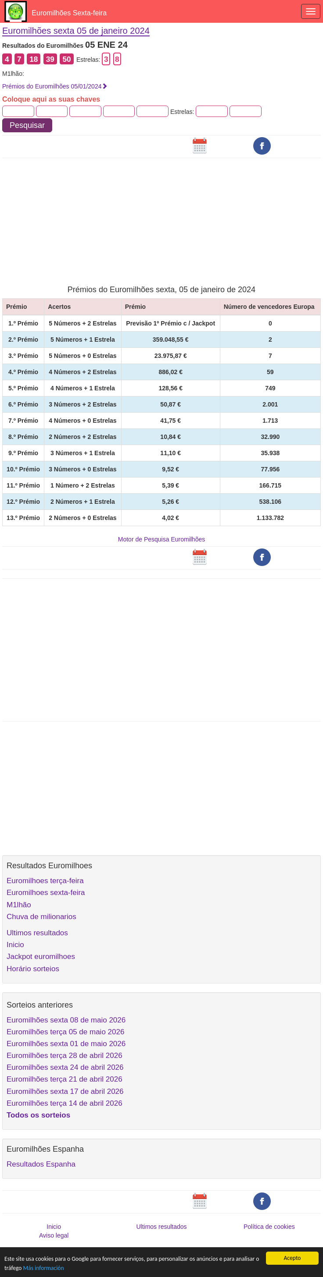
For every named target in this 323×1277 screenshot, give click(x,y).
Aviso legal (53, 1235)
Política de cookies (269, 1226)
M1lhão (19, 905)
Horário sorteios (33, 969)
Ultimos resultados (37, 933)
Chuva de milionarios (41, 917)
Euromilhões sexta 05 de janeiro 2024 (76, 30)
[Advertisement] (161, 215)
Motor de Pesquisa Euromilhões (161, 539)
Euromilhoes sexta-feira (46, 892)
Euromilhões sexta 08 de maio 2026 (66, 1020)
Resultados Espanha (41, 1164)
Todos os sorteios (38, 1115)
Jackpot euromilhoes (41, 956)
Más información (43, 1268)
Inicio (15, 945)
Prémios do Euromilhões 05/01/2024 (55, 86)
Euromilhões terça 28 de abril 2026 (64, 1055)
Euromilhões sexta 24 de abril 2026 (65, 1067)
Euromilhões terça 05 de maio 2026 (65, 1032)
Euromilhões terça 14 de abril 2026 (64, 1103)
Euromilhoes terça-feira (45, 881)
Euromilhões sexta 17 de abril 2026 (65, 1091)
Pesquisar (27, 125)
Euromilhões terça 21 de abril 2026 (64, 1079)
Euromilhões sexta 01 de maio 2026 (66, 1044)
